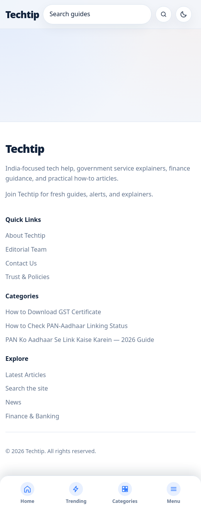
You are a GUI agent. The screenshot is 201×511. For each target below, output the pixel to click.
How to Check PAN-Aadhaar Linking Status (66, 325)
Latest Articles (25, 375)
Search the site (26, 388)
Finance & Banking (32, 416)
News (13, 402)
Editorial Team (26, 249)
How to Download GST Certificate (53, 312)
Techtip (22, 14)
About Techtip (25, 235)
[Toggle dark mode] (184, 14)
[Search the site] (163, 14)
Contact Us (21, 263)
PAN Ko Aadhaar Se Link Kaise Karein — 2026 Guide (79, 339)
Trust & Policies (27, 276)
